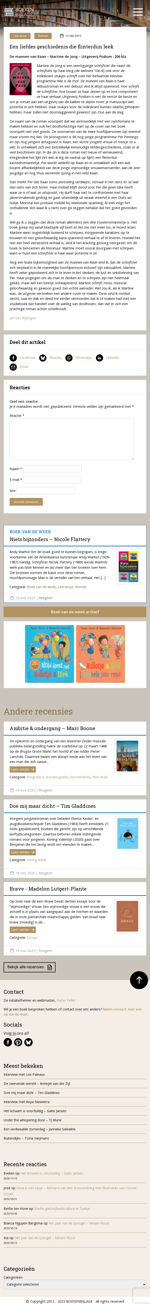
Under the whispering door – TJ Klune (33, 1120)
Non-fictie (100, 777)
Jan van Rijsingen (23, 318)
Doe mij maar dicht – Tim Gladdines (53, 806)
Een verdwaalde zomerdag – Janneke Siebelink (39, 1129)
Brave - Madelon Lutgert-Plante (48, 888)
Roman (43, 36)
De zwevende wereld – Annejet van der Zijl (37, 1083)
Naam (16, 469)
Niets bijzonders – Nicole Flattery (50, 539)
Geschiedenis (80, 777)
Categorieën (13, 1277)
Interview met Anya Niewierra (27, 1101)
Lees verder (22, 769)
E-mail (16, 479)
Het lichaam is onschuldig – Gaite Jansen (35, 1111)
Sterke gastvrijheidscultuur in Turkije (62, 1208)
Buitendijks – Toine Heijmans (27, 1138)
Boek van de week (41, 587)
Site (13, 490)
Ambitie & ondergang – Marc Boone (52, 728)
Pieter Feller (66, 1000)
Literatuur (20, 36)
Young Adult (36, 859)
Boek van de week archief (75, 612)
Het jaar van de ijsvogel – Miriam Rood (79, 1223)
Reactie (17, 415)
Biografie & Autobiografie (47, 777)
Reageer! (46, 598)
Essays (32, 937)
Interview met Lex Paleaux (24, 1074)
